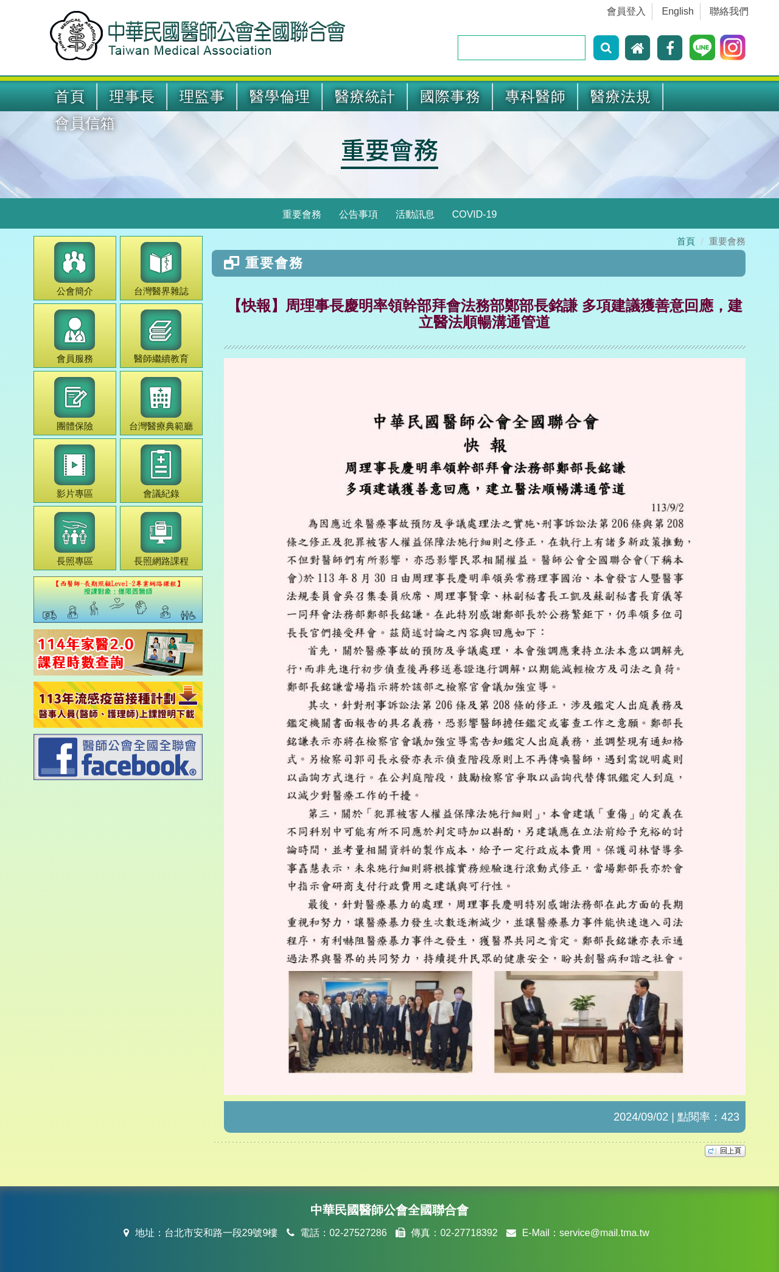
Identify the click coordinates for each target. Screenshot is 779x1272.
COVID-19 (474, 214)
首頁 (70, 96)
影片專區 (74, 471)
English (678, 11)
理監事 (202, 96)
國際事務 (450, 96)
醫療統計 (365, 96)
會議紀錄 (161, 471)
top (725, 1151)
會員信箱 (85, 123)
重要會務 (389, 149)
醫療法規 (620, 96)
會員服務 (74, 336)
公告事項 (358, 214)
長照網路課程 (161, 539)
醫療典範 (161, 404)
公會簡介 (74, 269)
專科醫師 (535, 96)
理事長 (132, 96)
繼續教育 (161, 336)
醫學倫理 (280, 96)
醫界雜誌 (161, 269)
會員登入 (626, 11)
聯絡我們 (729, 11)
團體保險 (74, 404)
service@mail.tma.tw (604, 1233)
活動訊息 (415, 214)
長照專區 (74, 539)
